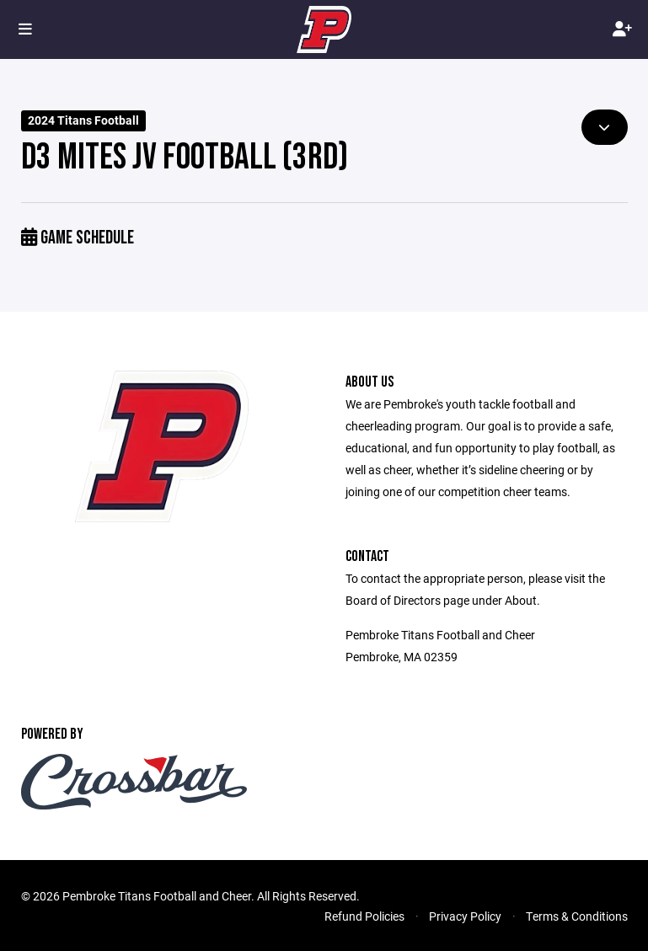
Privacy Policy (465, 916)
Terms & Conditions (577, 916)
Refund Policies (364, 916)
